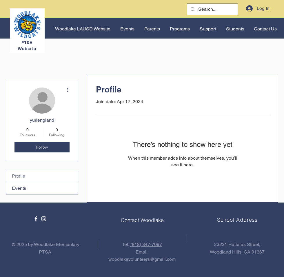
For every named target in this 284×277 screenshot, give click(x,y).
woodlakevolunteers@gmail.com (142, 259)
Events (19, 188)
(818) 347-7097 (146, 244)
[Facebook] (36, 219)
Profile (18, 176)
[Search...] (211, 9)
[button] (127, 29)
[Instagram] (44, 219)
